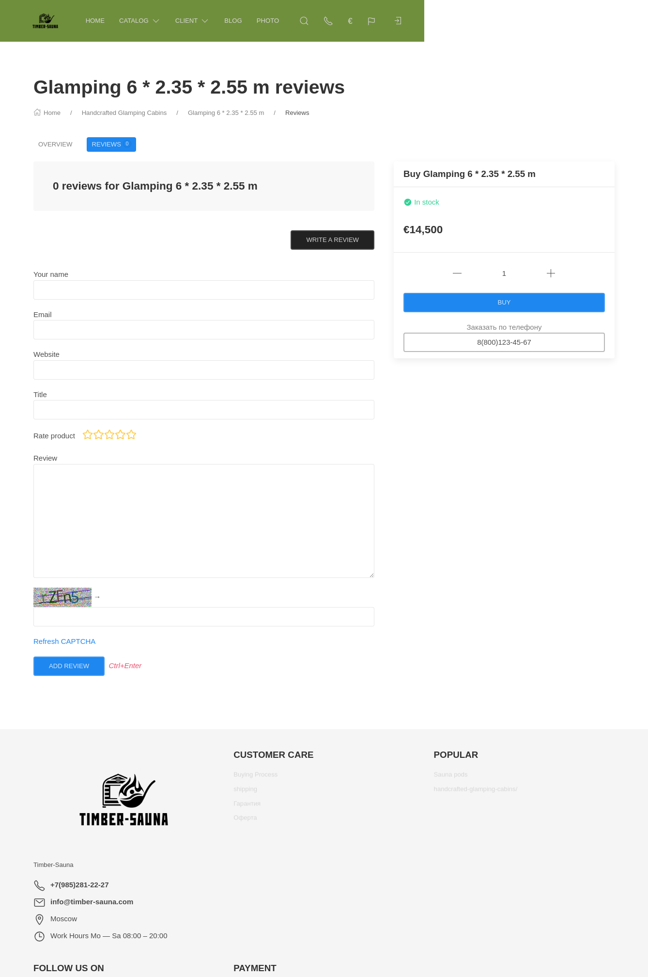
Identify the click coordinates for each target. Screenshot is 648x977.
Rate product (54, 436)
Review (45, 458)
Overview (55, 144)
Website (46, 354)
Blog (247, 20)
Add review (69, 666)
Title (40, 394)
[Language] (582, 20)
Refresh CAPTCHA (64, 641)
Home (109, 20)
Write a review (332, 239)
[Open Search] (514, 20)
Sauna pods (451, 778)
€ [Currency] (560, 20)
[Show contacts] (538, 20)
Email (42, 314)
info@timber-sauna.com (91, 901)
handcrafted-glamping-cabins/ (476, 792)
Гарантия (247, 807)
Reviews (111, 143)
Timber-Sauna (53, 864)
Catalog (154, 21)
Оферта (245, 821)
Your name (50, 274)
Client (206, 21)
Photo (282, 20)
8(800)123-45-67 (504, 342)
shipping (245, 792)
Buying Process (255, 778)
